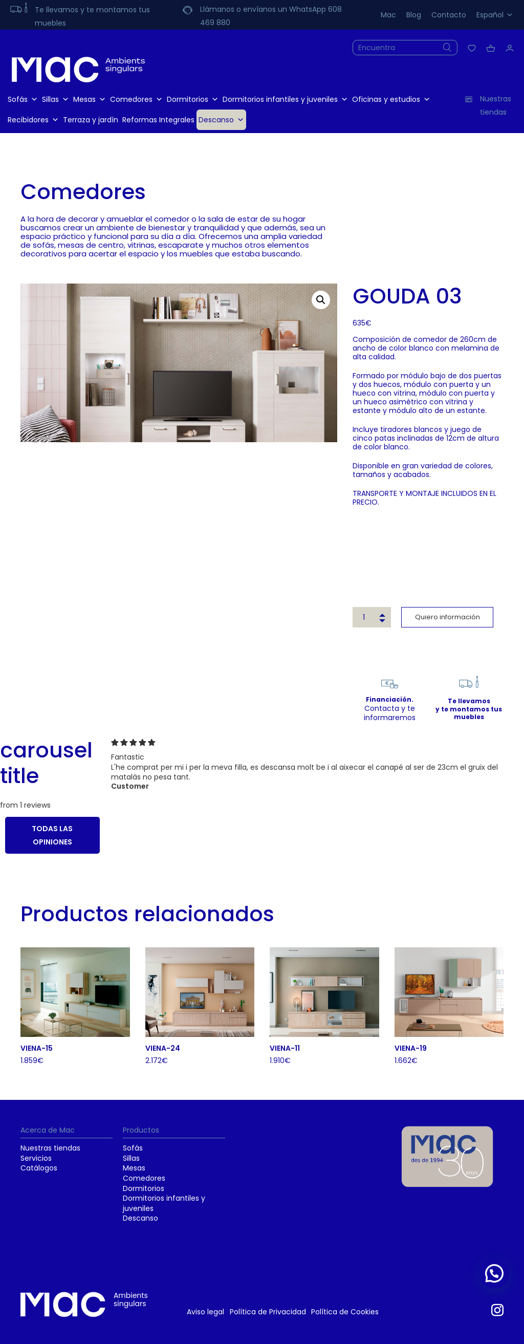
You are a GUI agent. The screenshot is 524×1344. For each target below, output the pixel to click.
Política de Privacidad (268, 1312)
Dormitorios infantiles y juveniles (285, 99)
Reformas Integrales (158, 120)
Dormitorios (193, 99)
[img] (314, 743)
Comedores (136, 99)
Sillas (55, 99)
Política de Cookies (345, 1312)
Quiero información (447, 617)
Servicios (36, 1158)
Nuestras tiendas (50, 1148)
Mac (388, 15)
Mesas (89, 99)
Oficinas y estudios (391, 99)
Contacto (448, 15)
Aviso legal (205, 1312)
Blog (413, 15)
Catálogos (38, 1168)
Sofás (23, 99)
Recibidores (33, 120)
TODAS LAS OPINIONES (52, 835)
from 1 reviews (25, 805)
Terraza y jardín (90, 120)
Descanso (221, 120)
